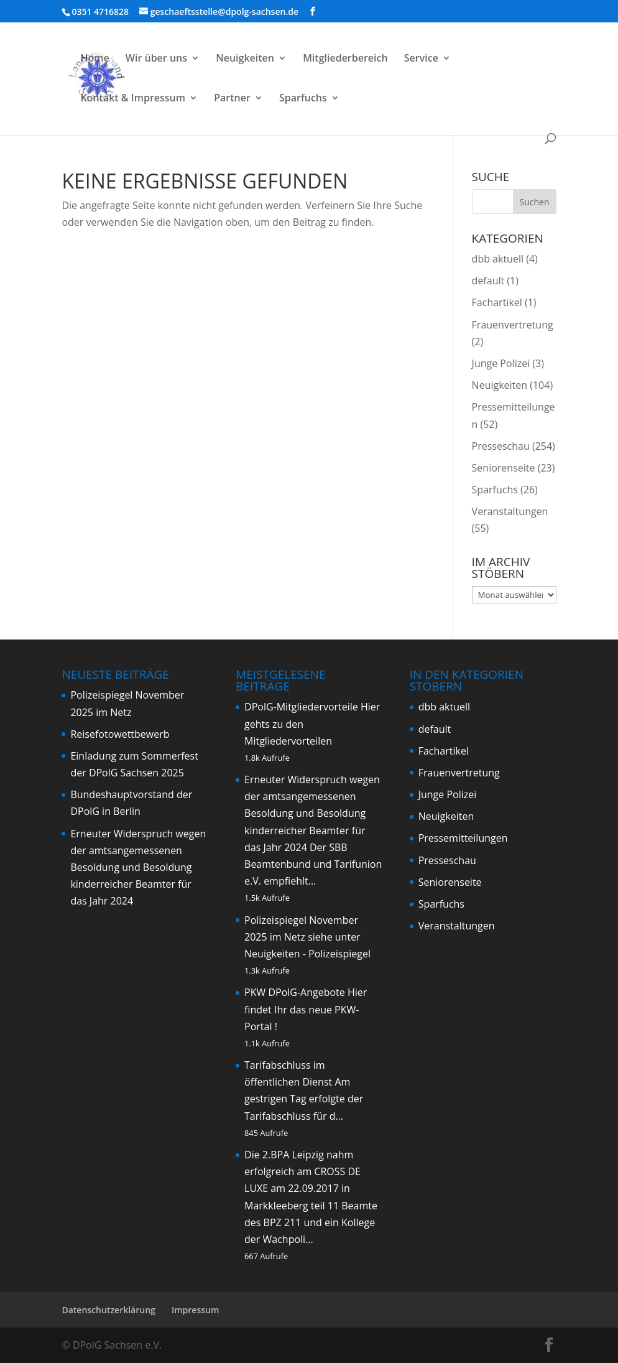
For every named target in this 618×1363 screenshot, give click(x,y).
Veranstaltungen (510, 511)
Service (421, 59)
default (488, 280)
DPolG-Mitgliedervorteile (301, 707)
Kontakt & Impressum (132, 99)
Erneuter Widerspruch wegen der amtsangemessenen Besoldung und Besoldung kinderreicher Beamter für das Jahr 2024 (138, 867)
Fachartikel (497, 302)
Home (94, 59)
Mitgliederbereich (345, 59)
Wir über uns (156, 59)
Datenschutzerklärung (108, 1310)
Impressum (195, 1310)
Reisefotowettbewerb (119, 734)
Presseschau (501, 446)
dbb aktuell (497, 259)
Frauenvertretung (512, 325)
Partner (232, 99)
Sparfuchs (303, 99)
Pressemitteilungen (463, 838)
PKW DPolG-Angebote (294, 992)
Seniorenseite (503, 468)
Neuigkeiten (245, 59)
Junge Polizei (501, 363)
